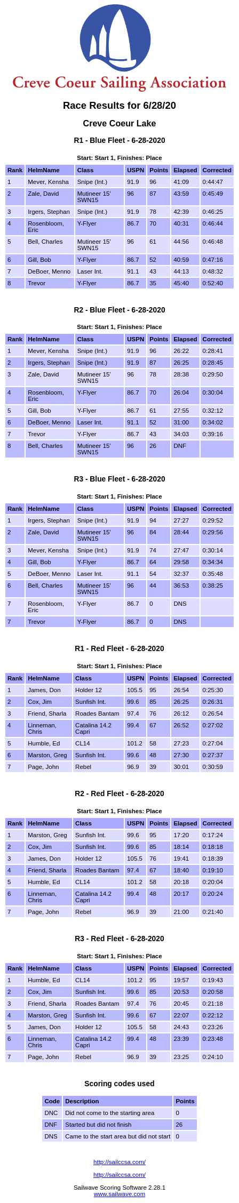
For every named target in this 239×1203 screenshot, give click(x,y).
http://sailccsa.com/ (119, 1162)
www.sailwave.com (120, 1194)
